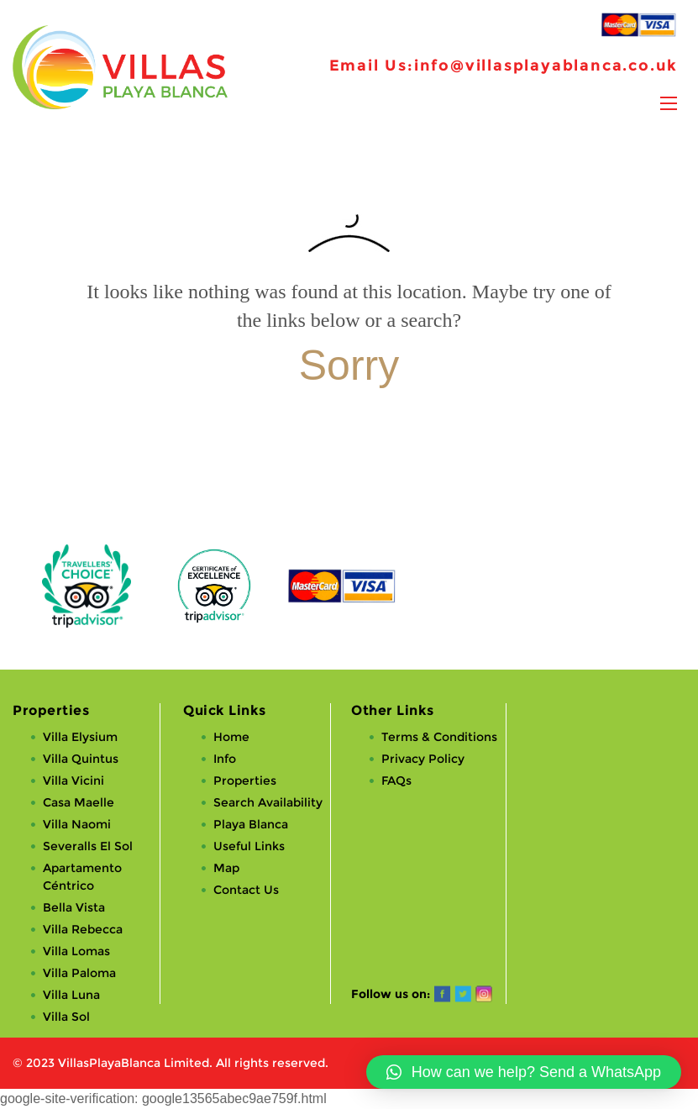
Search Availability (268, 802)
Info (224, 758)
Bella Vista (74, 907)
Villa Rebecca (83, 929)
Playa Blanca (250, 824)
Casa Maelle (78, 802)
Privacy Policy (422, 758)
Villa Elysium (80, 736)
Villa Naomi (77, 824)
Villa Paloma (79, 972)
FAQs (396, 780)
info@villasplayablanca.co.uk (546, 65)
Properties (244, 780)
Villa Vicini (73, 780)
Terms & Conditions (439, 736)
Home (231, 736)
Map (226, 867)
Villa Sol (66, 1016)
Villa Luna (71, 994)
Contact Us (246, 889)
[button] (523, 1072)
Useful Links (249, 846)
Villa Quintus (80, 758)
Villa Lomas (76, 951)
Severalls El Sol (88, 846)
